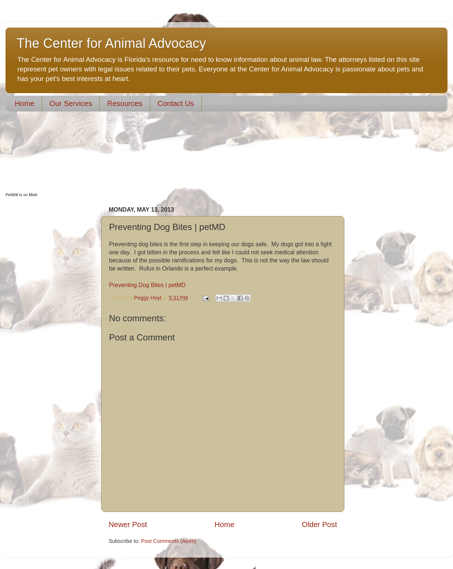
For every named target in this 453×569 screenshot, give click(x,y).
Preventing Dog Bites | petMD (147, 285)
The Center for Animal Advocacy (111, 43)
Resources (125, 103)
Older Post (319, 524)
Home (24, 103)
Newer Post (128, 524)
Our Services (70, 103)
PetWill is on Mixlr (22, 194)
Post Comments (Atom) (168, 541)
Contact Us (176, 103)
